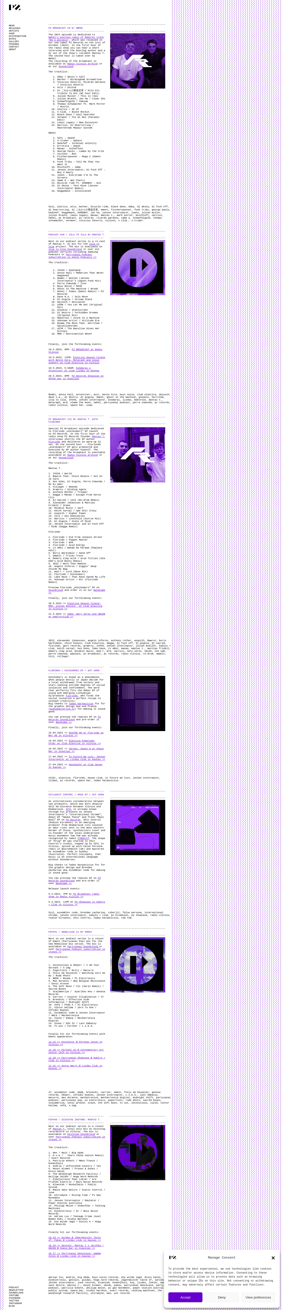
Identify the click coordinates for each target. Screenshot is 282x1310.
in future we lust (117, 778)
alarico (62, 206)
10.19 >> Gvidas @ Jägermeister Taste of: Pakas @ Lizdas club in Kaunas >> (74, 1239)
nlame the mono (80, 402)
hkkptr (65, 1095)
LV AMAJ (113, 648)
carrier (106, 1092)
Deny (222, 1297)
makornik (140, 400)
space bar (76, 405)
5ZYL (69, 809)
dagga (110, 643)
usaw (89, 405)
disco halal (153, 1277)
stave (91, 1103)
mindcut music (84, 651)
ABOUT (12, 49)
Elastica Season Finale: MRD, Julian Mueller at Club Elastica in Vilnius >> (75, 606)
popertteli (115, 1100)
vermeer (71, 220)
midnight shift (143, 1097)
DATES (12, 39)
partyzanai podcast (117, 402)
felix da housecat (136, 1092)
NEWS (12, 25)
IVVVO (72, 400)
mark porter (125, 215)
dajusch (164, 394)
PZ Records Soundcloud (74, 718)
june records (86, 1282)
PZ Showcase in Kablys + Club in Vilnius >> (76, 903)
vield (154, 1103)
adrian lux (55, 1277)
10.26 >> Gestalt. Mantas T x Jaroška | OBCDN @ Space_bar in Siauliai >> (76, 1247)
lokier (153, 1282)
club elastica (146, 394)
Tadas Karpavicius (81, 703)
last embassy (149, 1095)
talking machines (143, 1290)
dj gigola (86, 397)
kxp (132, 1282)
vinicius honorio (90, 220)
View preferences (258, 1297)
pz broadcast (67, 218)
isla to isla (57, 400)
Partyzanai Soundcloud (83, 946)
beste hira (109, 394)
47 (49, 1092)
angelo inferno (98, 640)
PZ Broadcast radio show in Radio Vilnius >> (73, 895)
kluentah (103, 1282)
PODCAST (14, 1287)
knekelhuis (119, 1282)
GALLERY (14, 41)
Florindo (54, 441)
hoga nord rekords (106, 1280)
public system (57, 1290)
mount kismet (92, 1285)
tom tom (126, 918)
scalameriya (56, 1103)
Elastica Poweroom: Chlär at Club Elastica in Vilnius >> (74, 742)
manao (94, 215)
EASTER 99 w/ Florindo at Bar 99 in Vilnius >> (76, 734)
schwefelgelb (141, 218)
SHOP (12, 33)
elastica (64, 778)
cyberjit (114, 912)
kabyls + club (98, 915)
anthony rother (121, 640)
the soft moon (107, 1103)
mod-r (100, 651)
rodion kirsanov (59, 918)
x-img (72, 1105)
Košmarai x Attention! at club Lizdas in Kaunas (73, 369)
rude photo (133, 1100)
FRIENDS (14, 44)
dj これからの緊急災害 (85, 209)
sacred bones (151, 1100)
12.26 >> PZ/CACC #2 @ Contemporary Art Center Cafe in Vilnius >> (76, 1051)
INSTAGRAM (15, 1303)
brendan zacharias (92, 912)
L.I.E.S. (131, 1095)
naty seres (134, 651)
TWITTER (14, 1300)
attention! (83, 394)
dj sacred (158, 643)
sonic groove (76, 1103)
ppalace (75, 653)
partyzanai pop (71, 1100)
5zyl (51, 206)
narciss (157, 215)
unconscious (139, 1103)
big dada (83, 1277)
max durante (69, 1097)
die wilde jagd (131, 1277)
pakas (117, 1285)
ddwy (131, 206)
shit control (82, 918)
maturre (53, 1097)
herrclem (157, 397)
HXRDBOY (83, 212)
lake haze (98, 648)
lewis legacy (79, 215)
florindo (54, 646)
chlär (52, 778)
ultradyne (97, 1293)
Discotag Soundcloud (81, 1134)
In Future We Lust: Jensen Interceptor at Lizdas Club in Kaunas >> (76, 758)
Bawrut (151, 640)
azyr (96, 394)
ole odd (160, 651)
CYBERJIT (83, 838)
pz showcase (139, 915)
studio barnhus (96, 1290)
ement (104, 209)
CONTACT (14, 46)
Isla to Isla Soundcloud (65, 249)
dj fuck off (160, 206)
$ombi (52, 394)
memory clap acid (60, 651)
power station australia (149, 1288)
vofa (63, 1105)
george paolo (160, 209)
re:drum (148, 653)
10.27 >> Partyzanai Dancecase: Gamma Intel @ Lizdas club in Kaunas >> (74, 1254)
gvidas (86, 1280)
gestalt (74, 1280)
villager (63, 656)
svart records (118, 1290)
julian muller (151, 212)
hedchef (53, 212)
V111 (51, 656)
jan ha (95, 212)
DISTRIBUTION (17, 36)
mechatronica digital (115, 1097)
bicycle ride (99, 206)
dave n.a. (54, 397)
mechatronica (89, 1097)
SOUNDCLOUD (16, 1292)
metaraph (54, 402)
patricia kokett (72, 1288)
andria (70, 1277)
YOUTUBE (14, 1295)
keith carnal (66, 648)
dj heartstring (58, 209)
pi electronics (95, 1100)
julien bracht (57, 215)
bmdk (80, 1092)
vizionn (110, 220)
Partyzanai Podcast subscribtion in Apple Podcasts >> (72, 256)
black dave (118, 206)
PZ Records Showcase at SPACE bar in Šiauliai (76, 377)
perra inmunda (142, 402)
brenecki (92, 1092)
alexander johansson (71, 640)
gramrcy (88, 646)
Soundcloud (66, 66)
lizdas (127, 400)
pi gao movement (119, 1288)
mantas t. (107, 215)
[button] (273, 1258)
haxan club (95, 778)
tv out (124, 1103)
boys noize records (105, 1277)
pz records (86, 218)
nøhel (52, 218)
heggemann (67, 212)
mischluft (142, 215)
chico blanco (73, 643)
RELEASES (14, 28)
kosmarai (114, 400)
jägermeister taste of (136, 1280)
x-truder (137, 220)
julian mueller (146, 646)
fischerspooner (121, 209)
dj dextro (71, 397)
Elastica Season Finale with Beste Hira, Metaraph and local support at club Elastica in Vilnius (76, 360)
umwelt (160, 653)
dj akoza (143, 206)
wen (109, 1293)
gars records (71, 646)
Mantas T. (98, 436)
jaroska (160, 1280)
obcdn (148, 651)
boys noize (127, 394)
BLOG (12, 1306)
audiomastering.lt (62, 709)
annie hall (66, 394)
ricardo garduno (107, 218)
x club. (123, 220)
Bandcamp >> (64, 722)
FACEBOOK (14, 1298)
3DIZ (51, 640)
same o (125, 218)
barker (83, 206)
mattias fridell (158, 648)
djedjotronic (57, 1280)
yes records (122, 1293)
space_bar (76, 1290)
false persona (132, 912)
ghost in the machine (121, 397)
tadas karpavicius (106, 780)
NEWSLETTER (16, 1290)
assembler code (67, 912)
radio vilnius (57, 405)
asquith (139, 640)
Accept (185, 1297)
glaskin (144, 397)
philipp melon (95, 1288)
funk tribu (141, 209)
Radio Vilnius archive (82, 63)
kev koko (83, 648)
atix (73, 206)
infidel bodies (83, 1095)
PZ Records (73, 820)
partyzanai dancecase (138, 1285)
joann (135, 212)
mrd (65, 402)
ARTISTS (14, 31)
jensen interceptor (115, 212)
